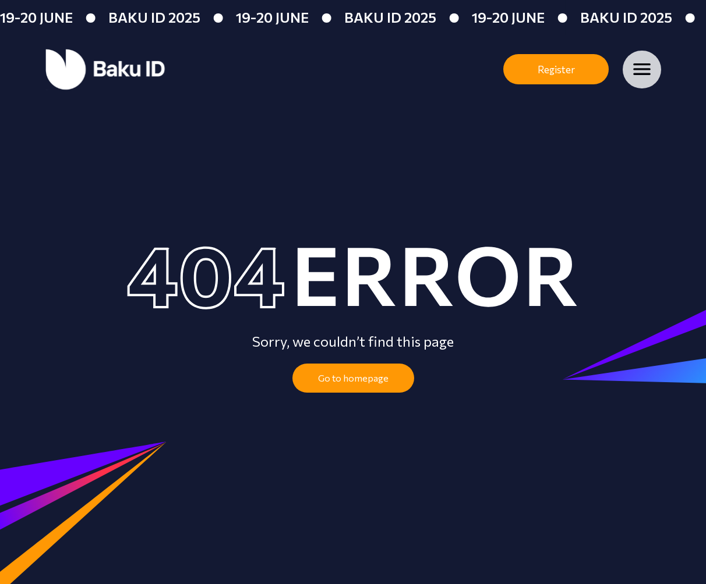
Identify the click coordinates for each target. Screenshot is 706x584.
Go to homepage (353, 377)
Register (556, 69)
